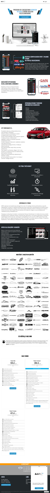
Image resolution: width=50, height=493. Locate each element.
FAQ (27, 483)
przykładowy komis (6, 484)
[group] (13, 63)
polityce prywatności (8, 492)
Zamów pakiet (25, 17)
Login (45, 1)
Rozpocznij (39, 488)
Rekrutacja (28, 482)
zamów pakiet (13, 388)
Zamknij (46, 491)
